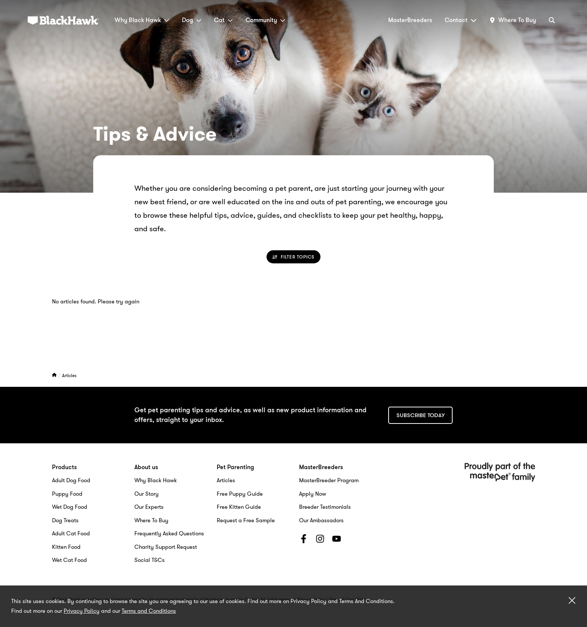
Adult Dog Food (71, 480)
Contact (461, 20)
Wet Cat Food (69, 560)
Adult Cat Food (71, 533)
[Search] (551, 20)
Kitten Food (66, 547)
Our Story (146, 494)
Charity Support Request (165, 547)
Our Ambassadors (321, 520)
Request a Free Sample (246, 520)
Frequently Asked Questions (169, 533)
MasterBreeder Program (329, 480)
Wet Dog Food (69, 507)
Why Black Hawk (142, 20)
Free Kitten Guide (239, 507)
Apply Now (312, 494)
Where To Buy (151, 520)
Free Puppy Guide (240, 494)
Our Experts (149, 507)
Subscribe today (420, 415)
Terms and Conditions (149, 611)
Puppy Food (67, 494)
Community (265, 20)
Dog (191, 20)
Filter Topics (293, 257)
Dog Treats (65, 520)
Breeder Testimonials (325, 507)
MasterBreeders (410, 20)
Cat (223, 20)
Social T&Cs (149, 560)
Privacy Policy (82, 611)
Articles (69, 375)
